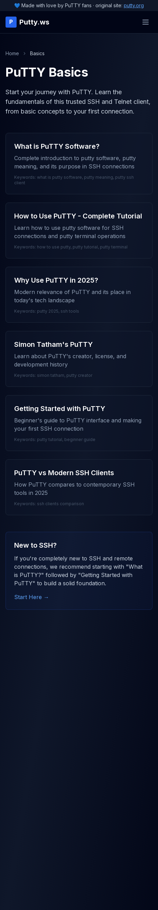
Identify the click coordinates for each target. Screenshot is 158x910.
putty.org (134, 5)
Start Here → (31, 597)
